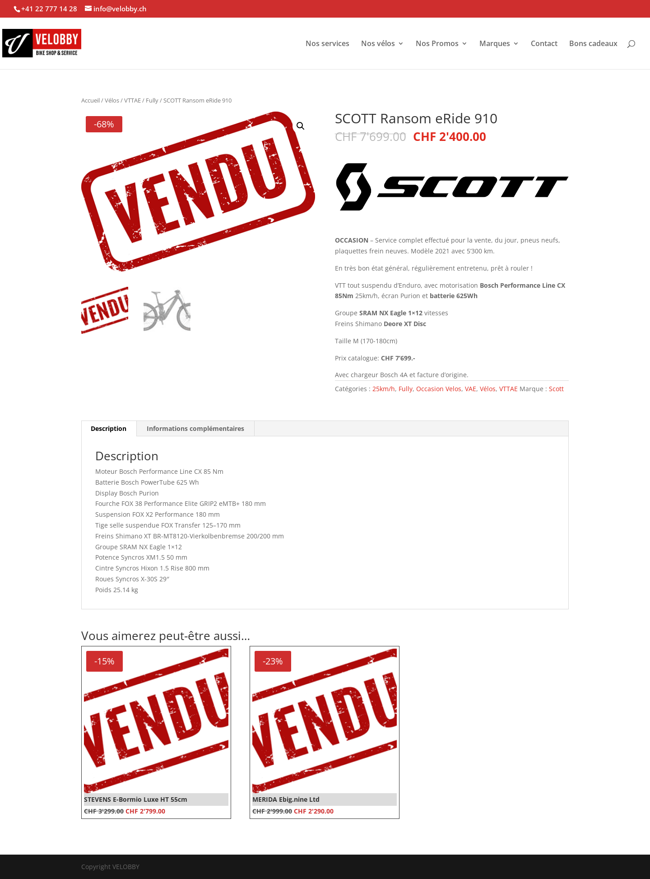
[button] (300, 126)
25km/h (383, 388)
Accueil (90, 100)
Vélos (112, 100)
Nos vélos (378, 44)
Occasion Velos (438, 388)
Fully (152, 100)
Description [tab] (108, 428)
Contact (544, 44)
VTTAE (132, 100)
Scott (556, 388)
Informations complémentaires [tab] (195, 428)
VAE (470, 388)
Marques (494, 44)
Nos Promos (437, 44)
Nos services (327, 44)
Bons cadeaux (593, 44)
